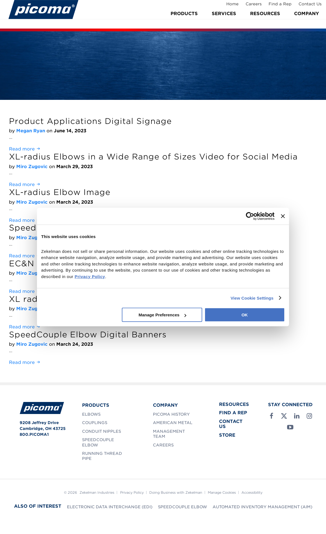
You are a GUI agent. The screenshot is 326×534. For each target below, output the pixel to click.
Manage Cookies (222, 492)
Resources (265, 20)
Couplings (94, 422)
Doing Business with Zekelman (175, 492)
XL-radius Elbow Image (59, 192)
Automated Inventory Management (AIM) (262, 507)
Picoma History (171, 414)
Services (224, 20)
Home (229, 6)
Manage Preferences (162, 314)
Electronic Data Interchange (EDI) (109, 507)
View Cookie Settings (251, 297)
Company (306, 20)
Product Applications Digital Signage (90, 121)
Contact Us (306, 6)
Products (184, 20)
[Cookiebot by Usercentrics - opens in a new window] (249, 216)
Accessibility (251, 492)
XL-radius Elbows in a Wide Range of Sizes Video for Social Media (153, 156)
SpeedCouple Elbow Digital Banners (88, 334)
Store (227, 435)
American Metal (172, 422)
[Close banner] (283, 216)
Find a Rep (276, 6)
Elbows (91, 414)
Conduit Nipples (101, 431)
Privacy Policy (132, 492)
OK (244, 314)
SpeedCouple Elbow (182, 507)
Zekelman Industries (97, 492)
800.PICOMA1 (34, 434)
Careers (250, 6)
